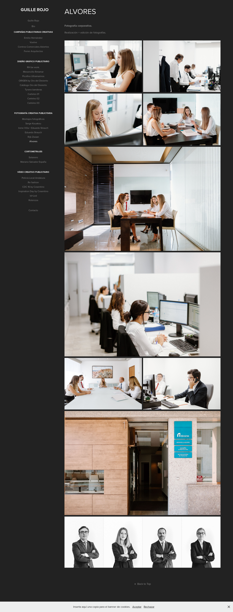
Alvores (33, 141)
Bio (33, 26)
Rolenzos (33, 200)
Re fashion (33, 182)
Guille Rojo (35, 9)
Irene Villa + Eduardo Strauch (33, 128)
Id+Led (33, 195)
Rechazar (149, 607)
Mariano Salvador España (33, 161)
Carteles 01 (33, 94)
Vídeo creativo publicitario (33, 172)
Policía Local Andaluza (33, 177)
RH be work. (33, 67)
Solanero (33, 157)
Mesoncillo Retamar (33, 71)
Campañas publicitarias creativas (33, 31)
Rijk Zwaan (33, 136)
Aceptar (136, 607)
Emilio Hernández (33, 37)
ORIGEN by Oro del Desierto (33, 80)
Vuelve (33, 42)
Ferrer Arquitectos (33, 51)
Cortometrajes (33, 151)
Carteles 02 (33, 98)
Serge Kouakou (33, 123)
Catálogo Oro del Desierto (33, 85)
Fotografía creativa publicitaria (33, 113)
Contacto (33, 210)
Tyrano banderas (33, 89)
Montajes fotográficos (33, 119)
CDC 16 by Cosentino (33, 186)
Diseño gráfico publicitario (33, 61)
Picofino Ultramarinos (33, 76)
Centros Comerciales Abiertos (33, 46)
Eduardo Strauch (33, 132)
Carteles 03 (33, 103)
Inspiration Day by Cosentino (33, 191)
